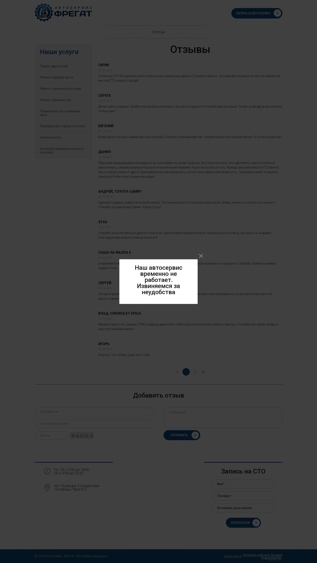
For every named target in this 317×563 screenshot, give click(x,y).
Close (201, 256)
